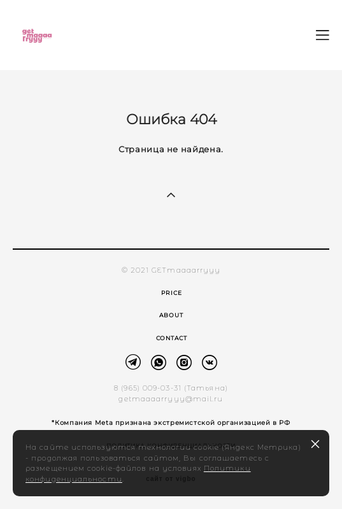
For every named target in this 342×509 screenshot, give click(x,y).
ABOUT (171, 315)
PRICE (171, 292)
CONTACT (171, 337)
